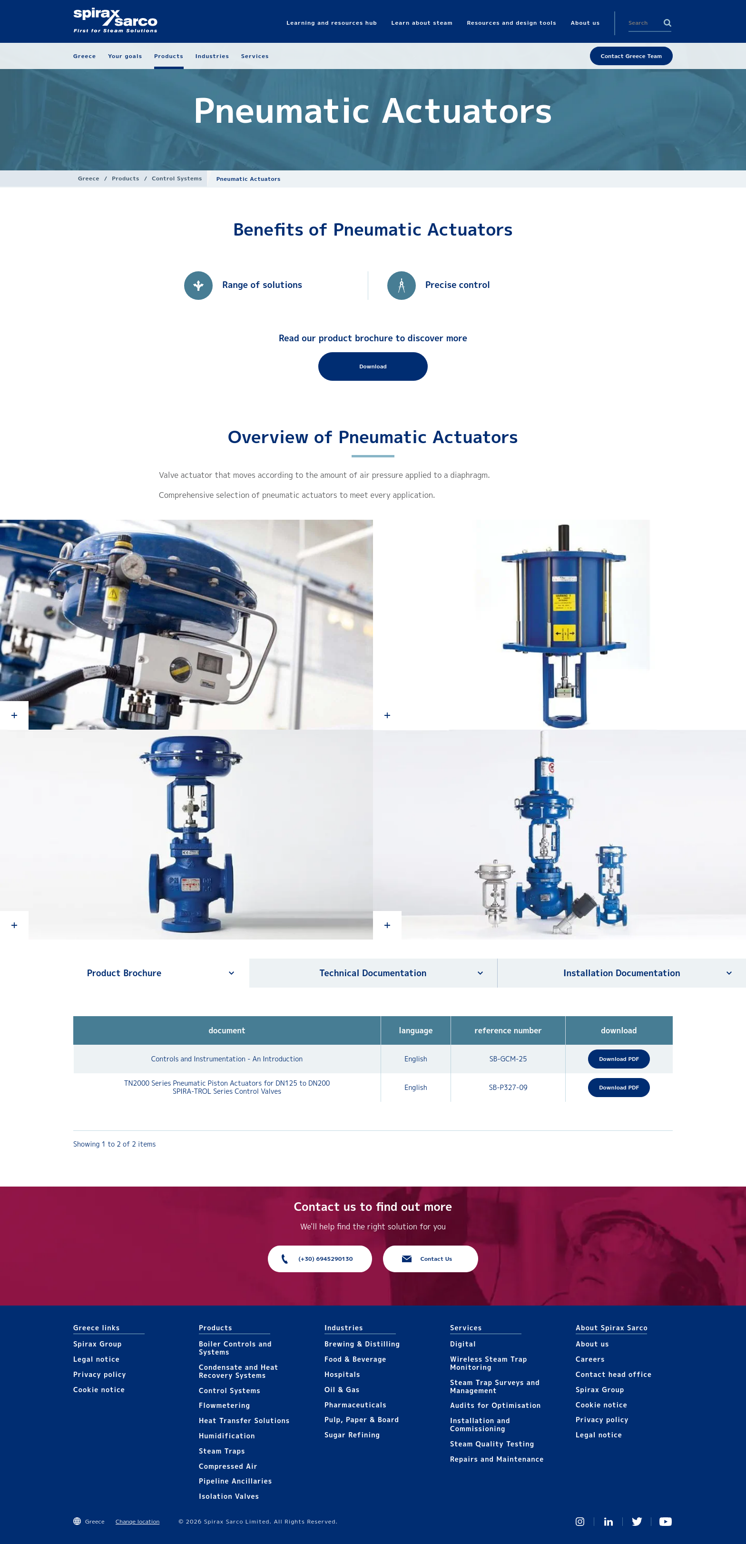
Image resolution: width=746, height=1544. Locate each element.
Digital (463, 1343)
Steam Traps (222, 1450)
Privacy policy (100, 1374)
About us (592, 1343)
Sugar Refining (352, 1434)
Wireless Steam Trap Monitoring (488, 1363)
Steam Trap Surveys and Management (495, 1386)
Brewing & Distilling (362, 1343)
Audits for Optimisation (495, 1405)
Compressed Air (228, 1466)
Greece (88, 178)
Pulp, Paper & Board (361, 1419)
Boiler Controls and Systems (235, 1347)
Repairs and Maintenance (497, 1459)
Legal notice (96, 1359)
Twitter (637, 1521)
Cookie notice (99, 1389)
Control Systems (177, 178)
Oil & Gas (342, 1389)
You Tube (665, 1521)
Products (125, 178)
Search (667, 23)
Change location (137, 1521)
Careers (590, 1359)
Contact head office (614, 1374)
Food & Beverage (355, 1359)
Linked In (608, 1521)
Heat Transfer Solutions (244, 1420)
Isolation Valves (229, 1496)
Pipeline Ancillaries (235, 1480)
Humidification (227, 1435)
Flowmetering (224, 1405)
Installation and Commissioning (480, 1424)
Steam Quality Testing (492, 1443)
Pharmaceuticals (355, 1404)
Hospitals (342, 1374)
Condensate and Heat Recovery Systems (238, 1371)
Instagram (580, 1521)
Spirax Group (97, 1343)
